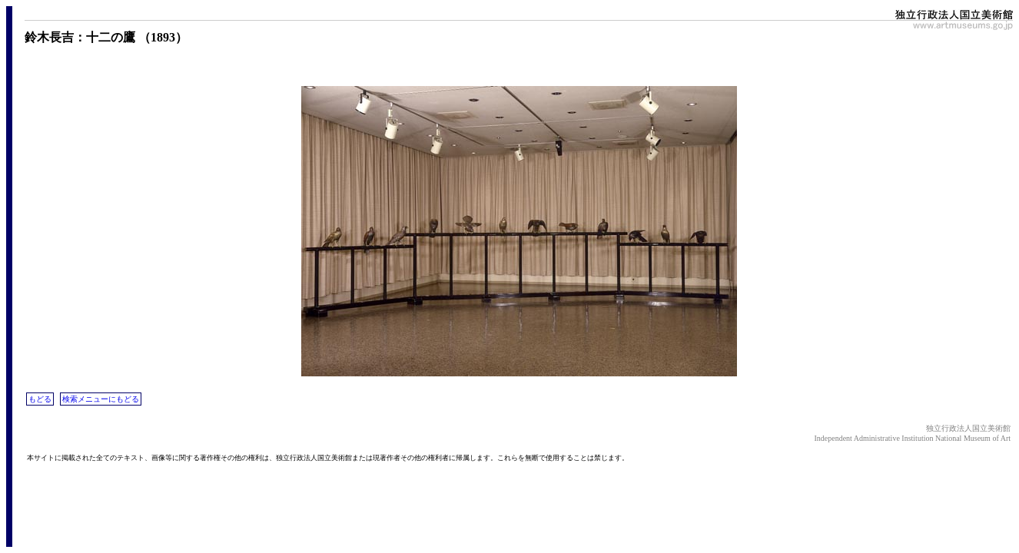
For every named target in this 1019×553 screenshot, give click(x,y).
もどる (39, 399)
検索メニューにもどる (100, 399)
